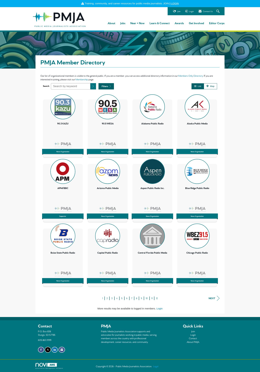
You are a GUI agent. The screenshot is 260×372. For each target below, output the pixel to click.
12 (157, 298)
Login (160, 308)
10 (147, 298)
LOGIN (175, 3)
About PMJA (193, 341)
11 (151, 298)
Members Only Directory (190, 75)
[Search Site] (218, 11)
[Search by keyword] (70, 86)
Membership (81, 79)
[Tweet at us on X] (48, 350)
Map (210, 86)
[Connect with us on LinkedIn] (55, 350)
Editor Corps (217, 23)
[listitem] (62, 125)
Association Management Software (49, 366)
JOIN (166, 3)
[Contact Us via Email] (62, 350)
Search (46, 85)
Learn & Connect (160, 23)
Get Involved (196, 23)
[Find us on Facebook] (41, 350)
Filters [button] (106, 86)
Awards (179, 23)
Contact (193, 338)
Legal (155, 366)
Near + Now (137, 23)
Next (214, 298)
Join (193, 331)
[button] (93, 86)
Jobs (122, 23)
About (111, 23)
